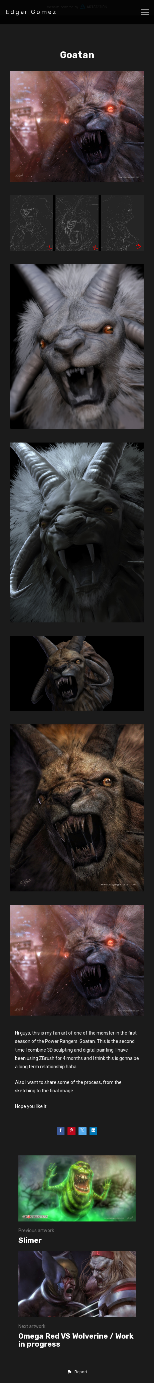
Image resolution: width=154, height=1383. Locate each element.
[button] (77, 1372)
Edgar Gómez (31, 12)
